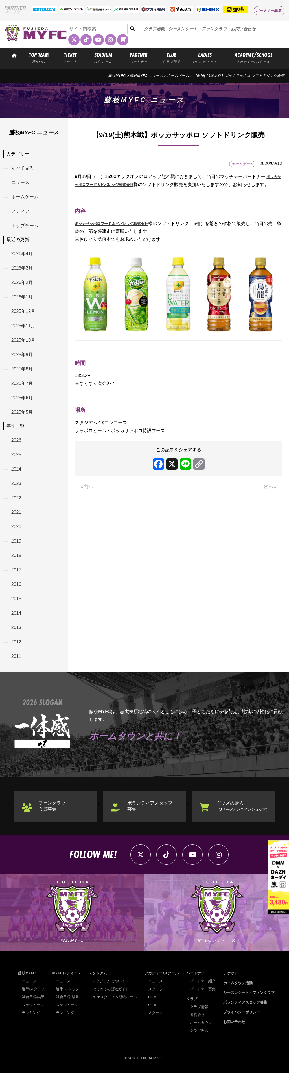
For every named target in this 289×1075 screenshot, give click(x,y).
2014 (16, 614)
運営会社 (197, 1017)
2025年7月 (22, 384)
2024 (16, 470)
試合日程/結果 (33, 999)
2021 (16, 513)
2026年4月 (22, 254)
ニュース (20, 182)
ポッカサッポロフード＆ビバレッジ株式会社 (120, 231)
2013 (16, 629)
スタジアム (98, 975)
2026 (16, 441)
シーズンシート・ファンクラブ (197, 29)
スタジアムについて (108, 983)
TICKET (70, 57)
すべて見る (22, 168)
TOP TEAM (39, 57)
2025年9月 (22, 355)
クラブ (191, 1001)
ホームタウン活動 (238, 985)
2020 (16, 527)
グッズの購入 (243, 807)
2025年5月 (22, 413)
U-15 (152, 1007)
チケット (230, 975)
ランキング (31, 1015)
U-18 (152, 999)
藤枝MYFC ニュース (146, 75)
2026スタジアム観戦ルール (114, 999)
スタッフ (155, 991)
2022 (16, 499)
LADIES (205, 57)
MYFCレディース (66, 975)
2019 (16, 542)
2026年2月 (22, 282)
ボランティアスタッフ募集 (150, 807)
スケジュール (33, 1007)
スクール (155, 1015)
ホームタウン (201, 1024)
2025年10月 (23, 340)
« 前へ (86, 494)
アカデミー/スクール (161, 975)
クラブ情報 (154, 29)
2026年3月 (22, 268)
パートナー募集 (268, 10)
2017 (16, 571)
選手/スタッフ (33, 991)
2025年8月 (22, 369)
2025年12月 (23, 311)
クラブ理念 (199, 1032)
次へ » (270, 494)
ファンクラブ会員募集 (51, 807)
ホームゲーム (178, 75)
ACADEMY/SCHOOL (253, 57)
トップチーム (24, 226)
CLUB (171, 57)
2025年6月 (22, 398)
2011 (16, 658)
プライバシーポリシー (241, 1014)
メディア (20, 211)
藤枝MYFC (117, 75)
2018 (16, 556)
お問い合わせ (243, 29)
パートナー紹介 (203, 983)
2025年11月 (23, 326)
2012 (16, 643)
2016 (16, 585)
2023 (16, 484)
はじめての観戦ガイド (110, 991)
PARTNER (139, 57)
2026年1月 (22, 297)
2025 (16, 455)
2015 (16, 600)
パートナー (195, 975)
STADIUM (103, 57)
